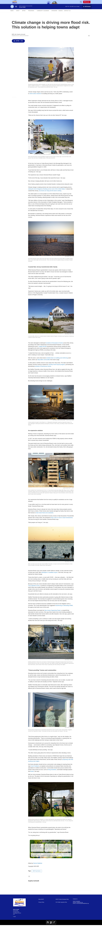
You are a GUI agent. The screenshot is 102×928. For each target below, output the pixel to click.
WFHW (23, 13)
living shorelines (52, 772)
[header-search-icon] (81, 3)
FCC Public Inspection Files (61, 905)
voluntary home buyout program (56, 367)
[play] (12, 9)
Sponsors (54, 13)
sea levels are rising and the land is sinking (50, 193)
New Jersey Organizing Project (52, 613)
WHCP (17, 13)
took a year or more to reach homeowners (62, 520)
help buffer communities (44, 362)
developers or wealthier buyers (50, 575)
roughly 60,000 (43, 349)
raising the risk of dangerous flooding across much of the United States (46, 192)
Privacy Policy (41, 905)
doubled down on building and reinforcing (57, 360)
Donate (88, 3)
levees (32, 774)
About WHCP (41, 902)
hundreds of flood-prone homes (43, 369)
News (12, 13)
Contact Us (67, 13)
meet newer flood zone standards (44, 515)
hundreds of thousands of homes (54, 345)
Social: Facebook (76, 904)
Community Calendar (43, 13)
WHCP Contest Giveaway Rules (62, 902)
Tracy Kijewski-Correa (34, 588)
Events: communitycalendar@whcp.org (81, 906)
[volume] (16, 9)
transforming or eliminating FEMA (64, 608)
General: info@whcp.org (78, 905)
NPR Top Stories (37, 873)
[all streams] (87, 9)
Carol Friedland (35, 769)
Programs (31, 13)
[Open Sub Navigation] (14, 13)
